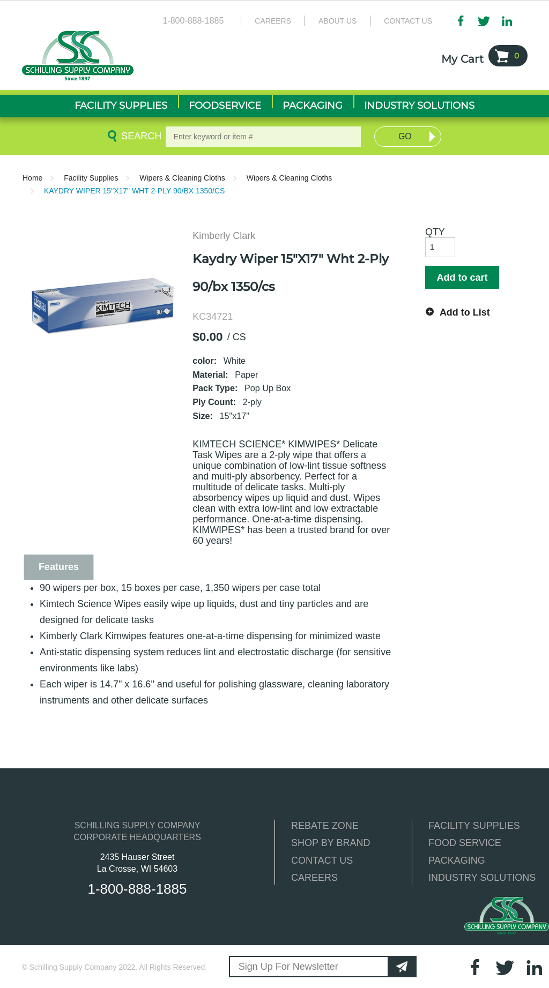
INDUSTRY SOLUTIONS (482, 877)
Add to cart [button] (461, 277)
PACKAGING (456, 860)
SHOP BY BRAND (330, 842)
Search (139, 136)
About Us (337, 21)
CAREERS (314, 877)
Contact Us (408, 21)
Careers (273, 21)
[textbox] (263, 136)
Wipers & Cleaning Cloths (182, 178)
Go (405, 136)
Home (32, 178)
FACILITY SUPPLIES (474, 825)
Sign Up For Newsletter (288, 966)
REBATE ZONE (325, 825)
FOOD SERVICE (464, 842)
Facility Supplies (91, 178)
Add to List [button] (465, 312)
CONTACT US (322, 860)
